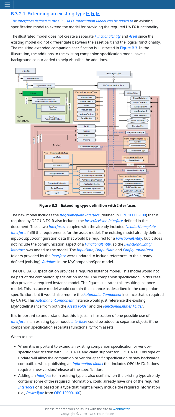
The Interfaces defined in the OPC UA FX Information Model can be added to (72, 20)
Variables (48, 261)
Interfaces (79, 321)
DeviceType (35, 392)
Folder (83, 306)
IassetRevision (96, 220)
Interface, (19, 232)
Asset (133, 36)
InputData (85, 249)
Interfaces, (57, 226)
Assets (72, 306)
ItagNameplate (72, 215)
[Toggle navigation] (7, 4)
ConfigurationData (138, 249)
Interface (92, 215)
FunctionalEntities (117, 306)
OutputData (104, 249)
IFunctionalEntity (137, 244)
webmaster (121, 409)
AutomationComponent (102, 294)
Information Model (88, 363)
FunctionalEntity (108, 36)
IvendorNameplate (140, 226)
